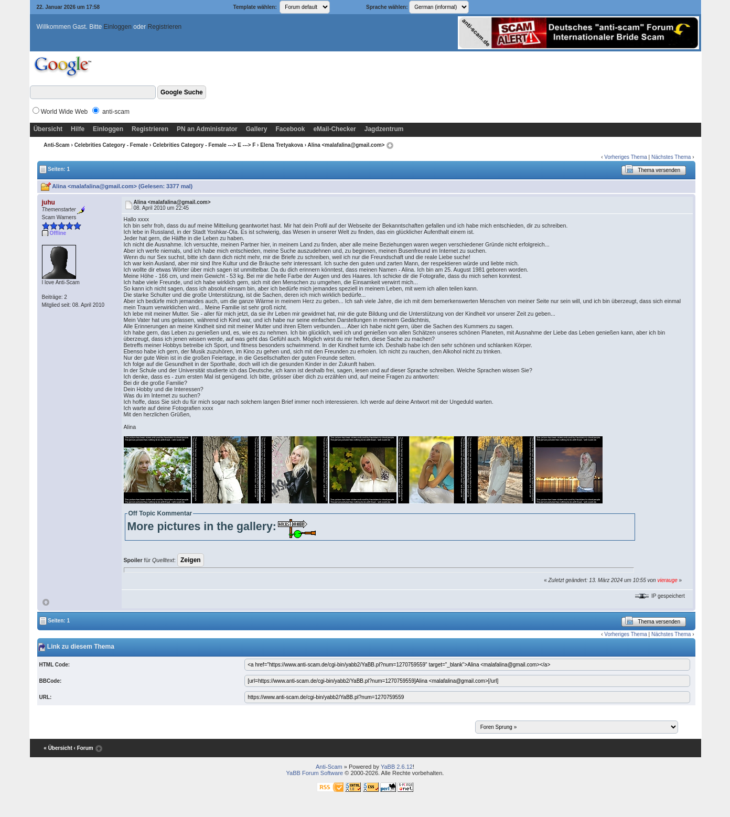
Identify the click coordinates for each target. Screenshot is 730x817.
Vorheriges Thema (625, 157)
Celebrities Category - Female (111, 145)
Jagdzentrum (384, 129)
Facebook (290, 129)
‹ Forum (83, 748)
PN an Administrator (207, 129)
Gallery (256, 129)
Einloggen (118, 26)
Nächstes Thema (671, 157)
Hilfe (77, 129)
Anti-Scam (56, 145)
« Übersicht (58, 748)
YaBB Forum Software (314, 773)
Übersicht (48, 129)
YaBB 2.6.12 (397, 767)
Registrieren (165, 26)
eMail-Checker (334, 129)
